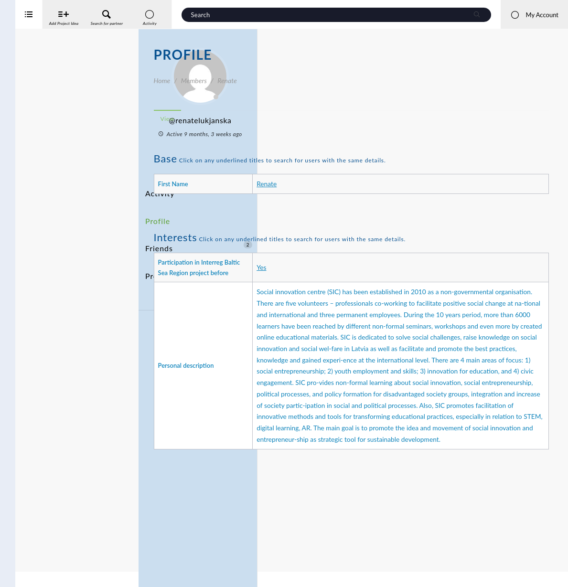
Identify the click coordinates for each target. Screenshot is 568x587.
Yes (354, 272)
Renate (359, 184)
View (291, 118)
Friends (198, 226)
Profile (156, 208)
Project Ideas (198, 243)
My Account (534, 15)
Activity (158, 190)
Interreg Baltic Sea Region (40, 565)
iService (29, 573)
